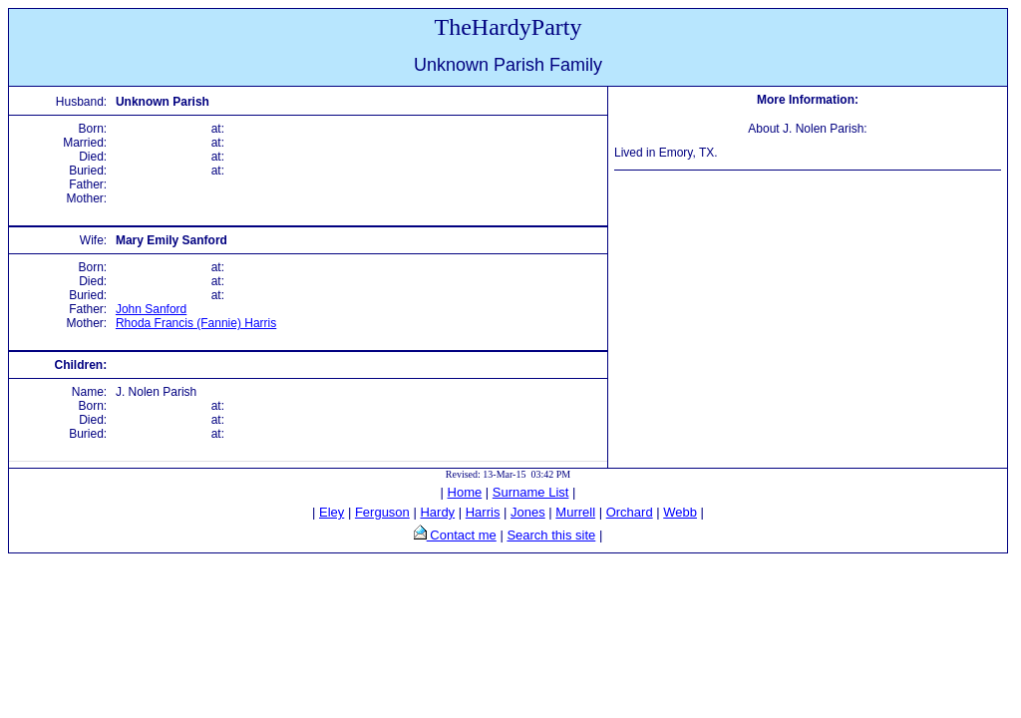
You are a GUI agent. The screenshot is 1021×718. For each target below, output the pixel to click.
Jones (527, 512)
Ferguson (382, 512)
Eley (331, 512)
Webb (680, 512)
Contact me (462, 535)
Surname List (531, 492)
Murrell (575, 512)
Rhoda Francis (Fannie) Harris (196, 323)
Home (465, 492)
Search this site (551, 535)
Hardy (437, 512)
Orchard (629, 512)
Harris (483, 512)
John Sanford (151, 309)
